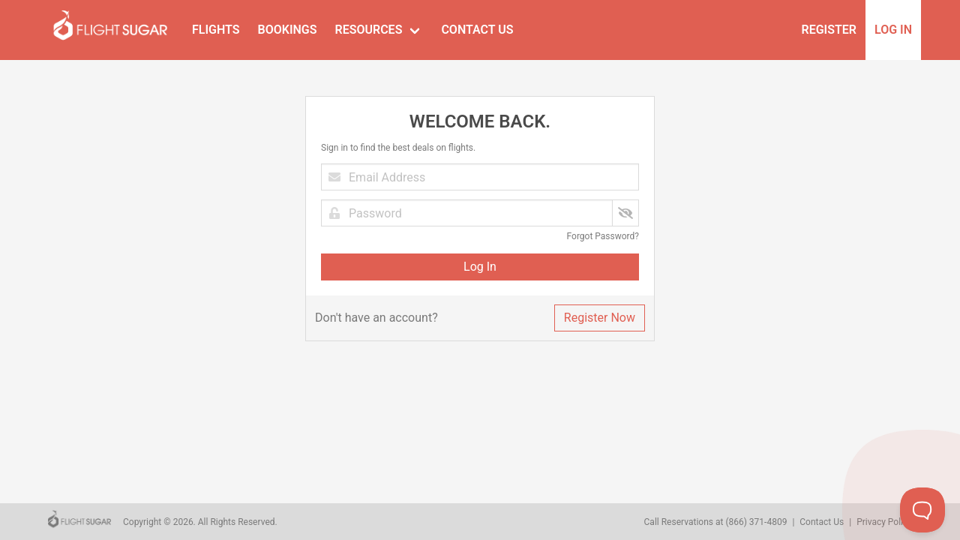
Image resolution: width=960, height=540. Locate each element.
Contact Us (477, 29)
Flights (216, 29)
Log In (893, 29)
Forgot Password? (603, 236)
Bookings (287, 29)
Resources (368, 29)
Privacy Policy (884, 522)
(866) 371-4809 (756, 522)
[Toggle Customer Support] (922, 510)
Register (829, 29)
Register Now (599, 317)
